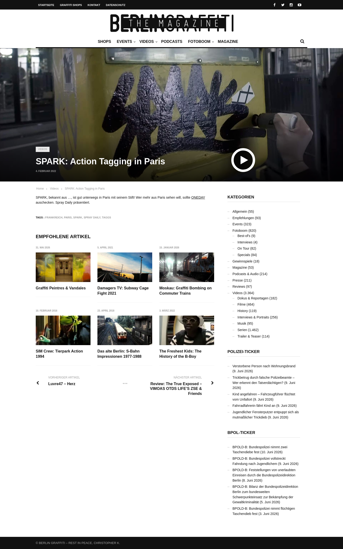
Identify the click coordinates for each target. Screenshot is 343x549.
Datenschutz (116, 5)
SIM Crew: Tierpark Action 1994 (59, 353)
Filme (241, 304)
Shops (104, 42)
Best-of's (243, 236)
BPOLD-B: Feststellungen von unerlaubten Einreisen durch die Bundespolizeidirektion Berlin (264, 475)
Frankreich (54, 217)
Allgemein (239, 211)
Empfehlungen (243, 218)
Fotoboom (200, 42)
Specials (243, 255)
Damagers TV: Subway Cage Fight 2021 (123, 290)
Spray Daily (92, 217)
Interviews (244, 242)
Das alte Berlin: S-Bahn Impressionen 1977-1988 (120, 353)
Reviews (238, 286)
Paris (68, 217)
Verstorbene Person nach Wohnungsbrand (263, 366)
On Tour (243, 248)
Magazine (228, 42)
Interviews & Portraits (253, 317)
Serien (242, 330)
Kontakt (94, 5)
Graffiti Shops (71, 5)
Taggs (106, 217)
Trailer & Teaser (249, 336)
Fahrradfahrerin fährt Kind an (253, 406)
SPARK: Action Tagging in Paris (85, 188)
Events (125, 42)
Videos (147, 42)
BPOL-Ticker (241, 432)
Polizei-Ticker (243, 351)
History (242, 311)
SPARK (77, 217)
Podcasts (171, 42)
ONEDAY (198, 197)
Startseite (46, 5)
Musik (241, 323)
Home (40, 188)
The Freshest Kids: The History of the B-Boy (181, 353)
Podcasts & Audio (245, 274)
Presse (237, 280)
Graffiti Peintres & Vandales (61, 288)
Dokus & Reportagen (252, 298)
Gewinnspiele (242, 261)
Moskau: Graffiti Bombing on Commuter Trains (186, 290)
